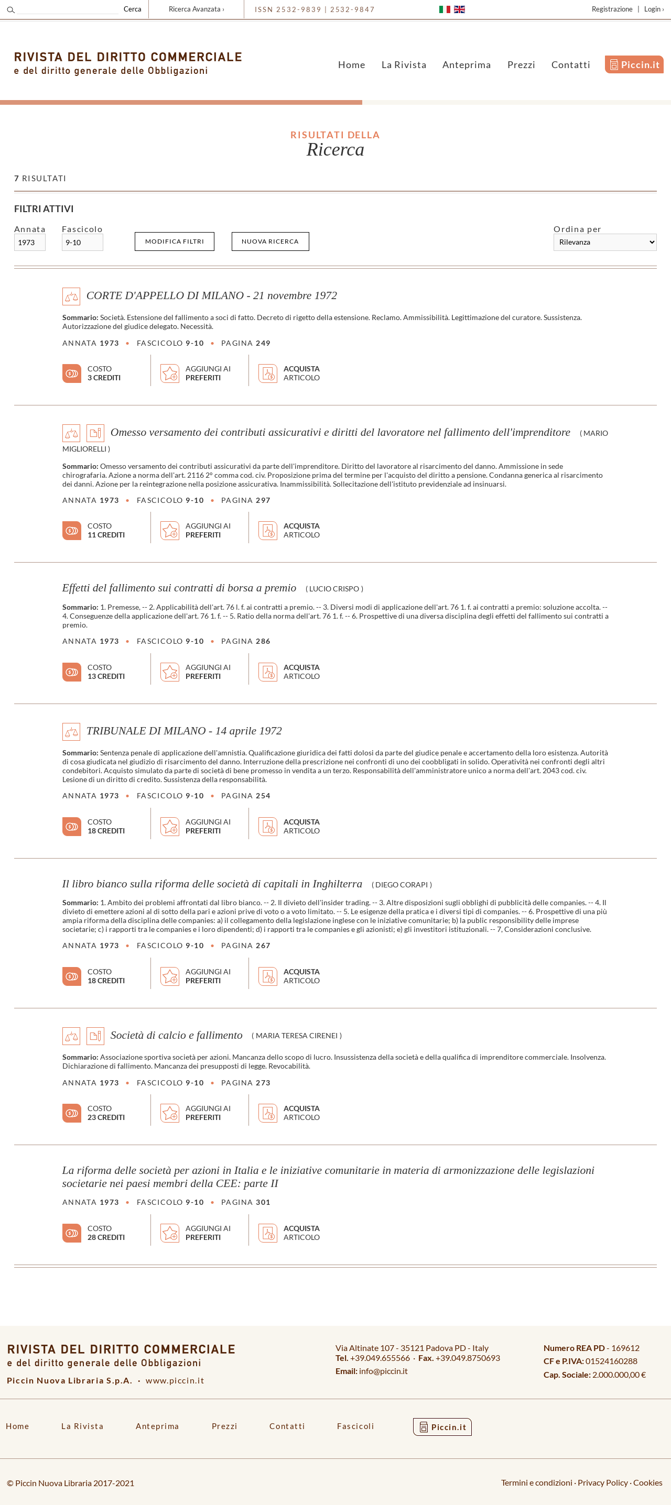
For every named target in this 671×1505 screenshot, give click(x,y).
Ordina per (577, 229)
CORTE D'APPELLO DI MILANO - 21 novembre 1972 (211, 295)
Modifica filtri (174, 241)
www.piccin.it (175, 1380)
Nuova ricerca (270, 241)
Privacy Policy (603, 1482)
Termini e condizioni (536, 1482)
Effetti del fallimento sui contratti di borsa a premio (179, 587)
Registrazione (612, 9)
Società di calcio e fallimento (177, 1034)
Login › (654, 9)
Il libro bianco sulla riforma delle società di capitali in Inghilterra (212, 883)
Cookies (648, 1482)
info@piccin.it (383, 1371)
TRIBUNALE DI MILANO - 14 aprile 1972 (184, 730)
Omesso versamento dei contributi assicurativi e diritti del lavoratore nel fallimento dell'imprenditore (340, 432)
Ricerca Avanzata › (196, 9)
